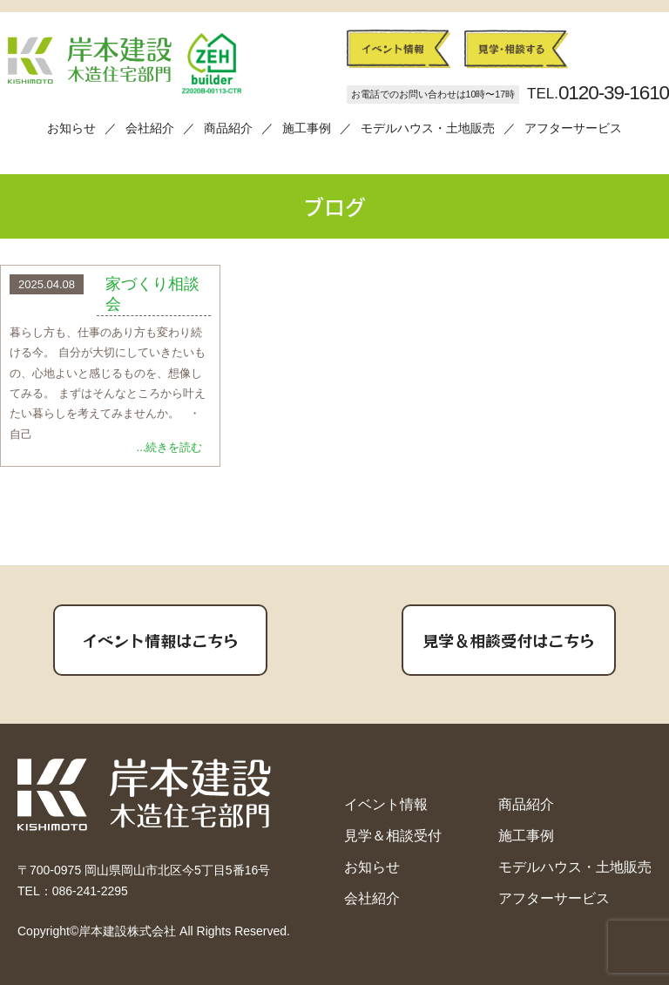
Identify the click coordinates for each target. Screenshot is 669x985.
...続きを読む (170, 447)
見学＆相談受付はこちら (508, 640)
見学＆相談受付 (393, 835)
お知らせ (71, 128)
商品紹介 (228, 128)
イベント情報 (386, 804)
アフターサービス (573, 128)
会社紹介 (149, 128)
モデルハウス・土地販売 (428, 128)
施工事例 (306, 128)
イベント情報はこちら (160, 640)
